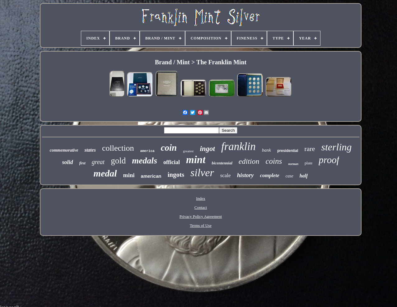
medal (105, 173)
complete (269, 175)
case (289, 176)
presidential (287, 151)
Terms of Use (201, 225)
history (245, 175)
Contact (200, 207)
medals (144, 160)
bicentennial (222, 163)
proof (329, 159)
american (151, 176)
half (304, 175)
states (90, 150)
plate (308, 163)
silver (202, 172)
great (98, 161)
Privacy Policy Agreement (201, 216)
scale (225, 175)
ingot (207, 149)
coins (273, 161)
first (82, 163)
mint (195, 159)
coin (169, 148)
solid (67, 162)
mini (129, 175)
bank (266, 150)
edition (249, 161)
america (147, 151)
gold (118, 160)
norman (293, 164)
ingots (175, 174)
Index (200, 198)
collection (118, 148)
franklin (238, 146)
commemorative (64, 150)
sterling (336, 147)
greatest (188, 151)
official (171, 162)
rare (309, 149)
